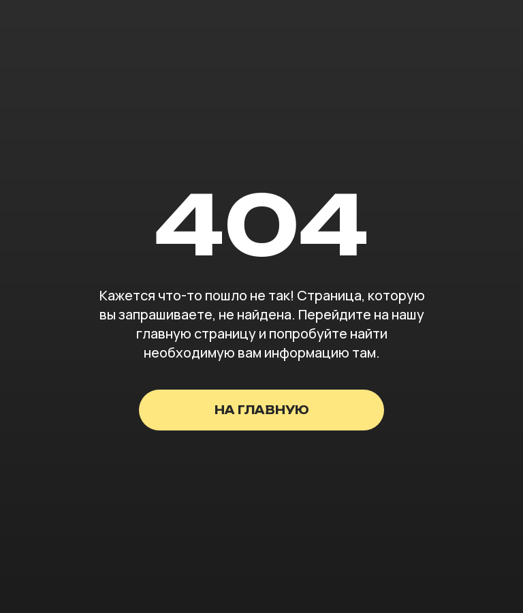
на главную (262, 410)
